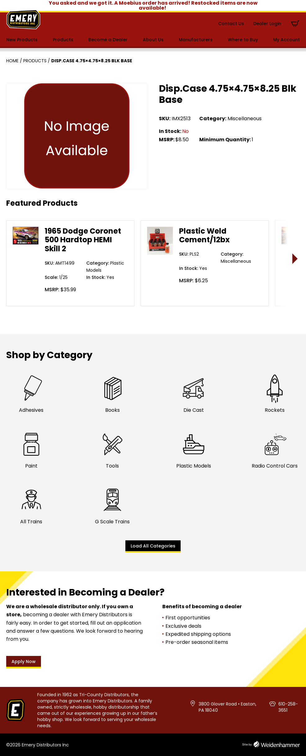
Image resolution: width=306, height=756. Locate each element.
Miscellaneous (244, 118)
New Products (22, 40)
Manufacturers (196, 40)
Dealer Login (267, 23)
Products (63, 40)
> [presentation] (295, 258)
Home (12, 61)
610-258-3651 (288, 707)
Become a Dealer (108, 40)
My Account (286, 40)
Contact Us (231, 23)
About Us (153, 40)
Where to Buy (243, 40)
